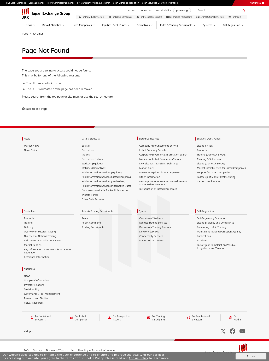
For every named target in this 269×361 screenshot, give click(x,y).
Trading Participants (93, 227)
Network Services (149, 231)
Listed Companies (149, 138)
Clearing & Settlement (209, 159)
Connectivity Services (151, 236)
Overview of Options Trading (40, 236)
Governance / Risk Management (42, 293)
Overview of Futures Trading (40, 231)
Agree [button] (251, 356)
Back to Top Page (36, 109)
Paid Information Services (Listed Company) (106, 177)
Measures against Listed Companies (159, 172)
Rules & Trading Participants (97, 211)
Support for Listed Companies (214, 172)
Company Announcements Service (158, 145)
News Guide (31, 150)
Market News (31, 145)
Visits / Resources (34, 302)
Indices (86, 154)
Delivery (28, 227)
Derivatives (88, 150)
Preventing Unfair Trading (211, 227)
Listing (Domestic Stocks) (211, 163)
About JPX (255, 2)
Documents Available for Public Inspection (105, 190)
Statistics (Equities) (92, 163)
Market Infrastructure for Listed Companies (221, 168)
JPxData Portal (90, 194)
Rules (85, 218)
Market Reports (33, 245)
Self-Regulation (205, 211)
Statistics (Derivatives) (94, 168)
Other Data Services (93, 199)
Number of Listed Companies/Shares (160, 159)
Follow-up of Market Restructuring (216, 177)
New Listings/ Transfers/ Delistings (158, 163)
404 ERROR (38, 33)
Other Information (149, 177)
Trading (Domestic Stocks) (211, 154)
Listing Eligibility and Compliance (215, 222)
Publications (204, 236)
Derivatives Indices (92, 159)
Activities (202, 240)
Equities (86, 145)
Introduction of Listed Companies (158, 189)
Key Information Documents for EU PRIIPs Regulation (47, 251)
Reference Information (37, 257)
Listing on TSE (205, 145)
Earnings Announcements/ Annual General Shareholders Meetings (163, 183)
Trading (28, 222)
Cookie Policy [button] (138, 358)
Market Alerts (146, 168)
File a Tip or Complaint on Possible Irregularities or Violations (216, 246)
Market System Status (151, 240)
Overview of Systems (151, 218)
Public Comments (91, 222)
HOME (25, 33)
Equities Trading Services (153, 222)
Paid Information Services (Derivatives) (103, 181)
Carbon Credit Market (209, 181)
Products (202, 150)
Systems (143, 211)
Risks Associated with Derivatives (42, 240)
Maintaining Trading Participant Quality (219, 231)
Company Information (36, 280)
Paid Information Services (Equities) (101, 172)
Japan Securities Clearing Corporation (160, 2)
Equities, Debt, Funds (208, 138)
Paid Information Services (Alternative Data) (106, 185)
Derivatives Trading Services (155, 227)
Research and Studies (36, 298)
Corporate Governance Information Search (163, 154)
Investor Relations (34, 284)
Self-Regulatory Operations (212, 218)
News (27, 138)
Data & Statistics (90, 138)
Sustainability (31, 289)
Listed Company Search (152, 150)
